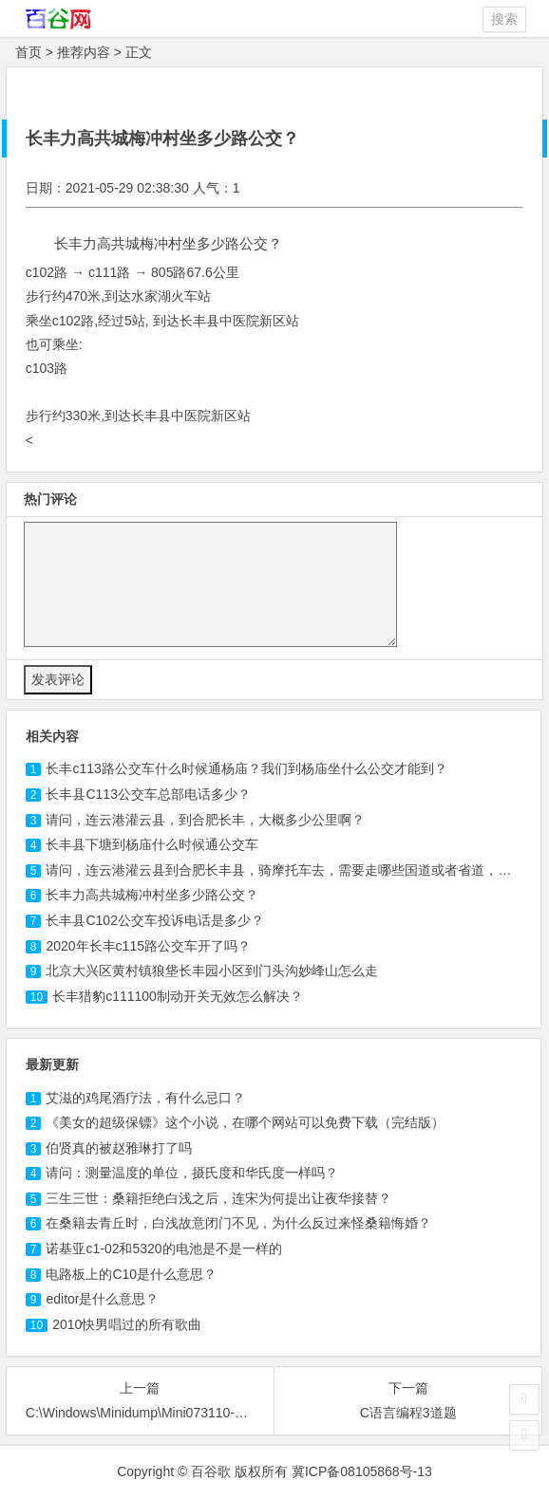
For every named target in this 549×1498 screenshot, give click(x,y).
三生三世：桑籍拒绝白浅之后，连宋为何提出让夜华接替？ (218, 1198)
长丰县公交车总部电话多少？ (148, 794)
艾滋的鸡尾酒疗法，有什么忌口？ (145, 1097)
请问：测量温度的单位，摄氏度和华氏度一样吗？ (192, 1172)
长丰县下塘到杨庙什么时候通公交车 (152, 844)
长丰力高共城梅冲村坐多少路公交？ (152, 894)
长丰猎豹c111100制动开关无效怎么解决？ (177, 996)
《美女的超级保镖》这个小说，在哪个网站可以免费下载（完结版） (245, 1122)
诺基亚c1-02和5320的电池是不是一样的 (163, 1248)
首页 (28, 52)
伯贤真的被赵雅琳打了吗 (119, 1148)
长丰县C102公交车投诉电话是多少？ (154, 920)
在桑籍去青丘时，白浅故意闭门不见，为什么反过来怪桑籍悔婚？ (238, 1222)
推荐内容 (83, 52)
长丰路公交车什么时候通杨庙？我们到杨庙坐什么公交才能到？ (246, 768)
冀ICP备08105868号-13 (362, 1471)
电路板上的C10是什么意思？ (131, 1274)
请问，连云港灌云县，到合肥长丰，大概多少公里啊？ (205, 819)
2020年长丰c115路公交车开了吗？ (148, 945)
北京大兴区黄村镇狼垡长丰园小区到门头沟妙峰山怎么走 (212, 970)
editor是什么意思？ (102, 1298)
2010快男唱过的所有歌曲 (126, 1324)
